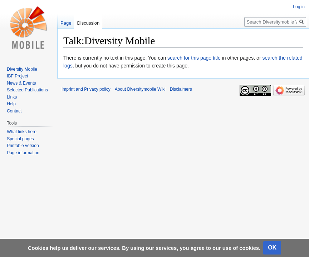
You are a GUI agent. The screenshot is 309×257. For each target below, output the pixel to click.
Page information (23, 152)
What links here (21, 131)
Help (11, 103)
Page (65, 23)
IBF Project (17, 76)
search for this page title (194, 58)
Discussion (88, 23)
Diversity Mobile (22, 69)
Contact (14, 111)
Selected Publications (27, 89)
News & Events (21, 83)
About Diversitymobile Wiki (140, 89)
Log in (299, 6)
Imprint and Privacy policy (86, 89)
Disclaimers (181, 89)
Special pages (20, 138)
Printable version (23, 145)
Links (12, 97)
